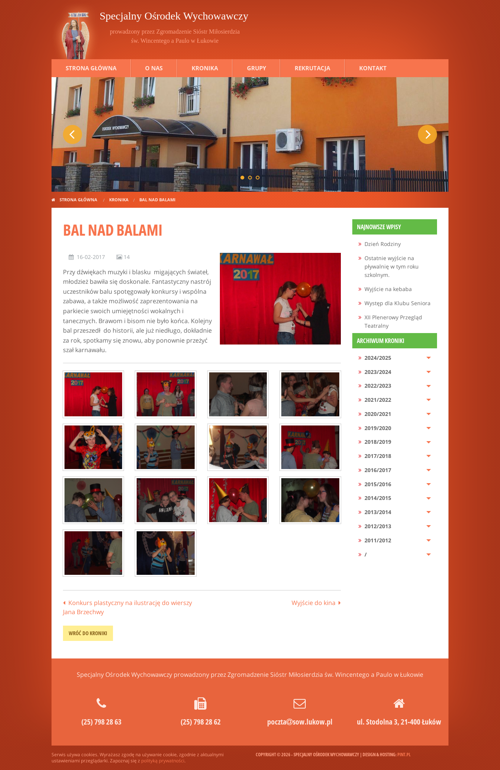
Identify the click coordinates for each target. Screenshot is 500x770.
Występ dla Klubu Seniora (398, 303)
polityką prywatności (162, 760)
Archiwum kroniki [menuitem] (380, 340)
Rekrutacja (312, 68)
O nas (154, 68)
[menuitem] (394, 244)
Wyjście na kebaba (388, 289)
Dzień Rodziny (383, 243)
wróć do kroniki (88, 633)
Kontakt (373, 68)
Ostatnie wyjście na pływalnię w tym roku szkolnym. (392, 266)
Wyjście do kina (313, 603)
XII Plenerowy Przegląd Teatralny (393, 321)
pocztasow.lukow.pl (299, 722)
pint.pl (404, 754)
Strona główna (91, 68)
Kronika (205, 68)
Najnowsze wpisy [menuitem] (379, 227)
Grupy (256, 68)
